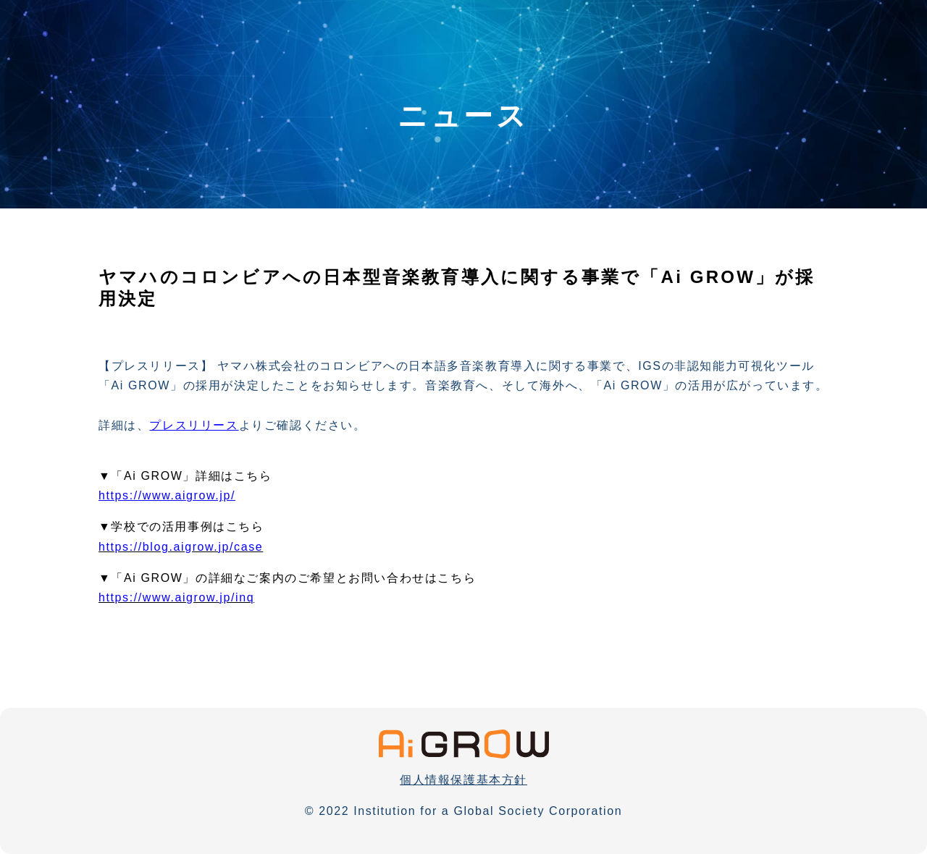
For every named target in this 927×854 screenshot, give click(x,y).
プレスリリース (193, 425)
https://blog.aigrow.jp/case (180, 547)
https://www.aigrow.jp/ (166, 495)
